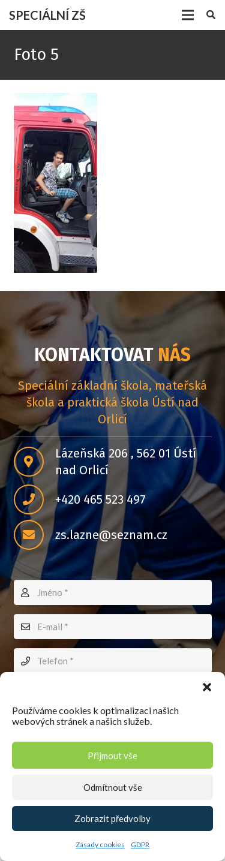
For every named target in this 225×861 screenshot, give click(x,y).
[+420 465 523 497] (34, 499)
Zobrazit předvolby (112, 818)
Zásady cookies (100, 844)
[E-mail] (113, 626)
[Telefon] (113, 660)
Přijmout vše (112, 755)
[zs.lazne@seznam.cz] (34, 535)
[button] (207, 687)
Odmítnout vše (112, 787)
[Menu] (188, 15)
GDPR (140, 844)
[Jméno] (113, 592)
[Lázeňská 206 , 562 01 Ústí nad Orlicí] (34, 462)
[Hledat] (211, 15)
